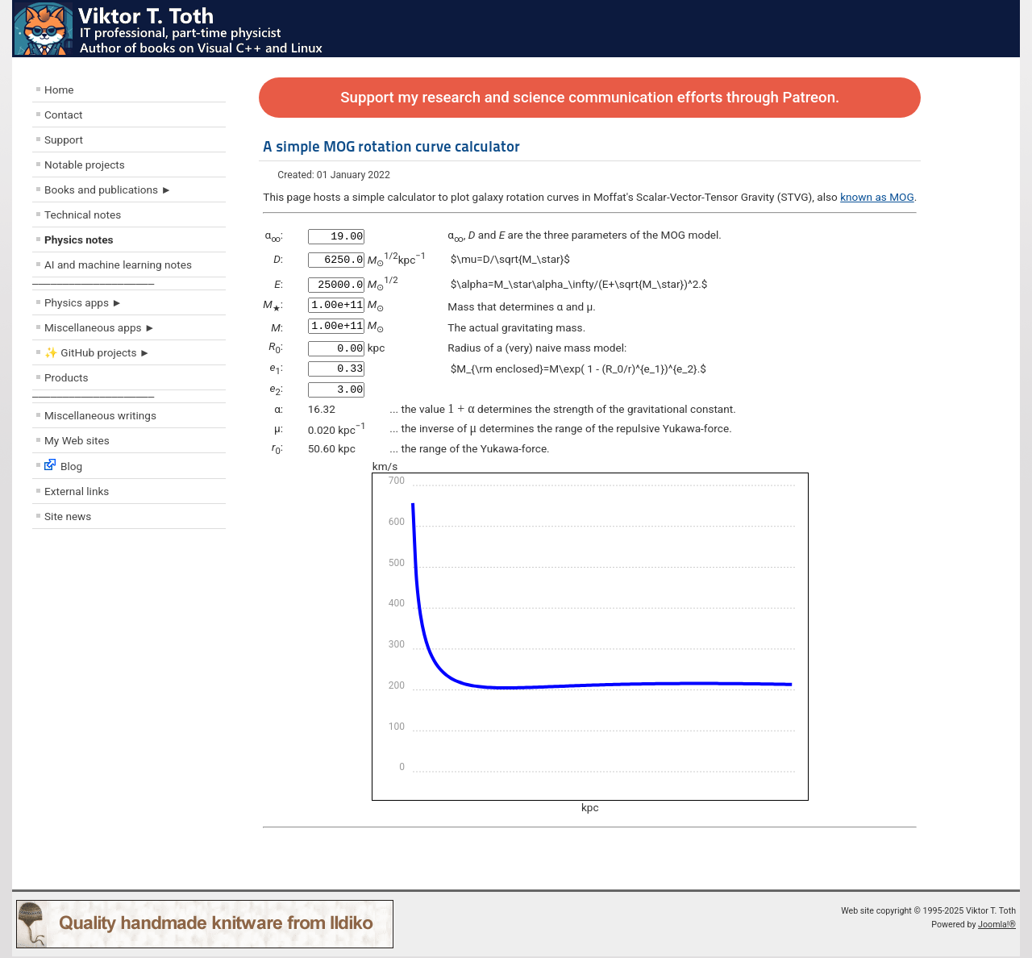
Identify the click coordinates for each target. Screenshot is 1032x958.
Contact (63, 114)
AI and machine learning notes (118, 264)
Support (63, 139)
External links (76, 491)
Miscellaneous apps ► (99, 327)
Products (66, 377)
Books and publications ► (108, 189)
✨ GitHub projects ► (97, 352)
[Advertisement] (129, 652)
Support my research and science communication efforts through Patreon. (589, 97)
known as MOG (877, 196)
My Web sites (77, 440)
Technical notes (82, 214)
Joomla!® (997, 926)
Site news (67, 516)
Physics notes (78, 239)
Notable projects (84, 164)
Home (59, 89)
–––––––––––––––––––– (93, 283)
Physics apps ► (83, 302)
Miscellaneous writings (100, 415)
